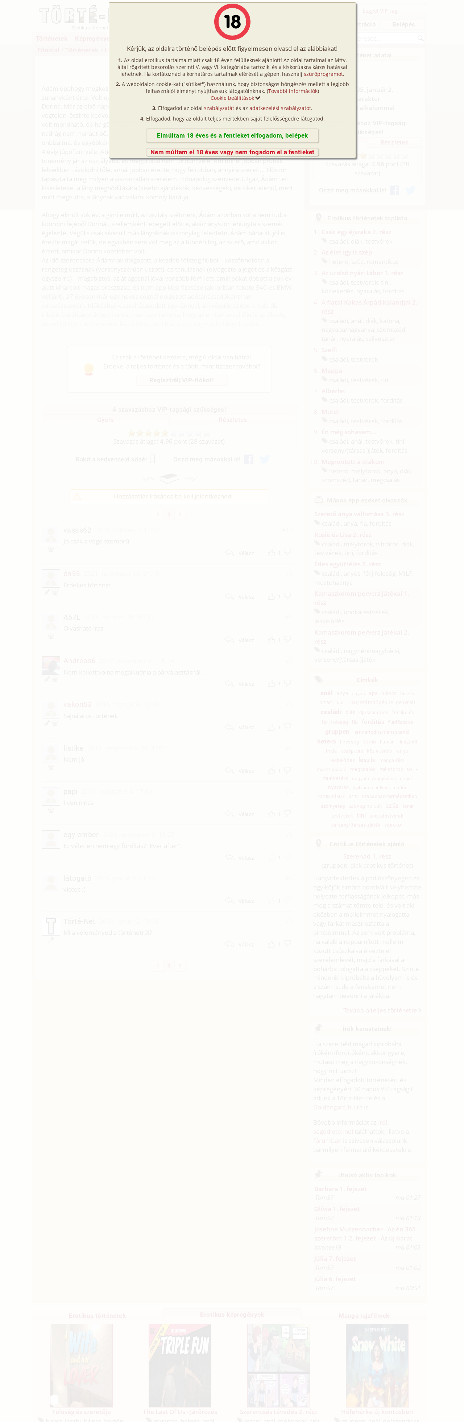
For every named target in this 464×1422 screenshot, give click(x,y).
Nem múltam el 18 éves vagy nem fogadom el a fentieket (232, 152)
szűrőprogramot (323, 73)
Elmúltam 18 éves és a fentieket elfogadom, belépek (232, 135)
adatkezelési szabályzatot (280, 108)
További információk (293, 90)
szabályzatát (219, 108)
